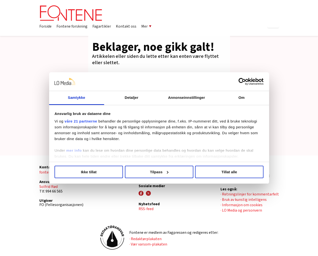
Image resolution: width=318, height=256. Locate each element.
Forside (45, 26)
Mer (146, 26)
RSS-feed (146, 209)
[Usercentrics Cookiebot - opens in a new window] (242, 81)
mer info (74, 150)
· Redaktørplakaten (145, 239)
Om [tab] (241, 97)
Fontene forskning (72, 26)
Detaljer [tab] (131, 97)
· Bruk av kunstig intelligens (243, 199)
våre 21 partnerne (81, 121)
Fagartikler (101, 26)
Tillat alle (229, 172)
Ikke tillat (89, 172)
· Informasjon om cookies (241, 205)
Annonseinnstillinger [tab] (186, 97)
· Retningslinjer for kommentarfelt (249, 194)
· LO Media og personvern (241, 210)
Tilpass (159, 172)
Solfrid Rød (48, 186)
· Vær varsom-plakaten (148, 244)
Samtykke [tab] (76, 97)
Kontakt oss (126, 26)
